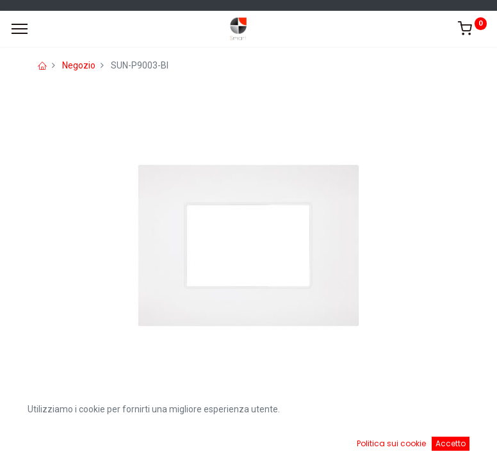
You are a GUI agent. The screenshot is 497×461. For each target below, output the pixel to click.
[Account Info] (455, 442)
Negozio (78, 65)
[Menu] (19, 29)
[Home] (42, 442)
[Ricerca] (180, 442)
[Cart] (317, 442)
